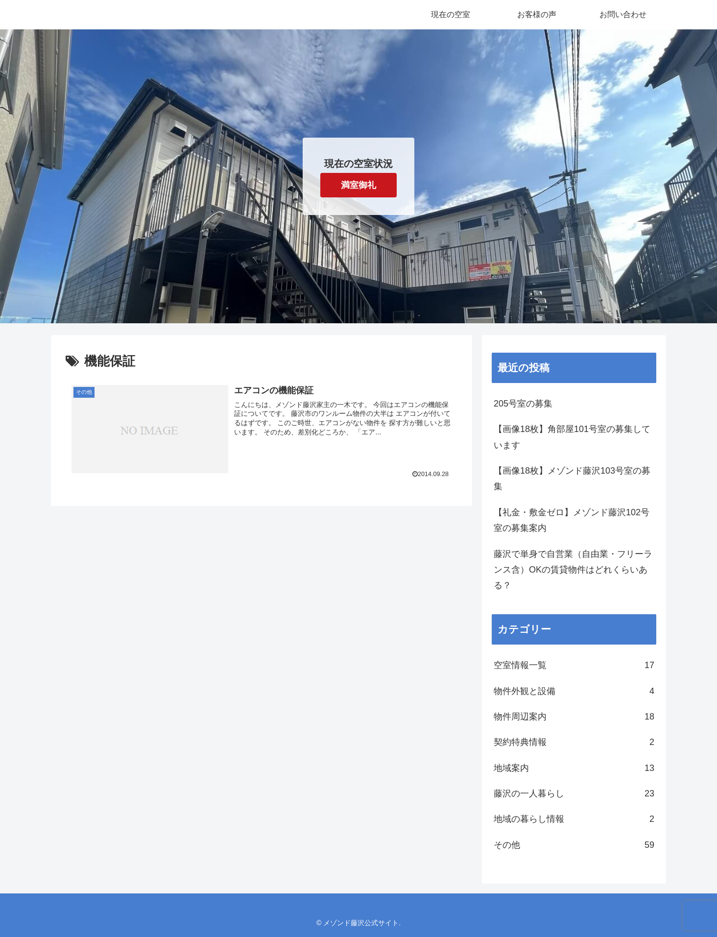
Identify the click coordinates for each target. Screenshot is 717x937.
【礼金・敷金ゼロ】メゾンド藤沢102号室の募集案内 (571, 520)
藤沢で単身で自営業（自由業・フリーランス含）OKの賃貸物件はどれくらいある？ (573, 570)
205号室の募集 (523, 403)
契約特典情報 (574, 742)
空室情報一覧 (574, 665)
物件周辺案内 (574, 716)
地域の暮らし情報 (574, 819)
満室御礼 (358, 185)
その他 (574, 845)
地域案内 (574, 768)
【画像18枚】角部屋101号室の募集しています (572, 437)
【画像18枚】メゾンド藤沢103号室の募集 (572, 478)
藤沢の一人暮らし (574, 793)
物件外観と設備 (574, 691)
